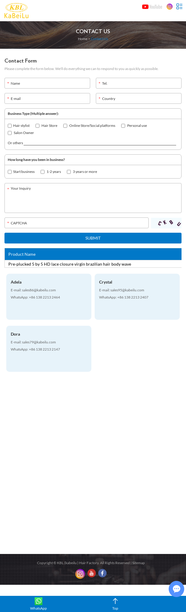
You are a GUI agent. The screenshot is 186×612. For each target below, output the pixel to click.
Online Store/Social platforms (89, 125)
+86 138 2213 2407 (132, 297)
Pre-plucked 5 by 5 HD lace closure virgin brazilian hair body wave (69, 264)
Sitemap (138, 563)
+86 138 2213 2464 (44, 297)
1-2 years (51, 171)
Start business (21, 171)
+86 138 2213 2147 (44, 349)
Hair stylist (19, 125)
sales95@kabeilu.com (127, 290)
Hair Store (46, 125)
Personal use (134, 125)
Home (82, 38)
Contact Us (93, 31)
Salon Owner (21, 132)
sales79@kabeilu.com (39, 342)
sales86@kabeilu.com (39, 290)
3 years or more (82, 171)
